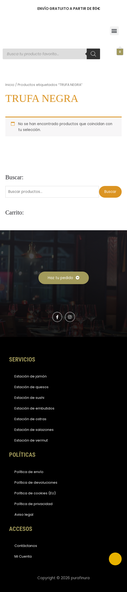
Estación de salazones (34, 429)
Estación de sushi (29, 397)
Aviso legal (23, 514)
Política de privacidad (33, 503)
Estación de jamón (30, 376)
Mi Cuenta (23, 556)
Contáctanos (25, 545)
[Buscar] (93, 54)
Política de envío (28, 471)
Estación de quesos (31, 387)
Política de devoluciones (35, 482)
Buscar (110, 191)
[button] (114, 30)
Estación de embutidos (34, 408)
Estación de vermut (31, 440)
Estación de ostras (30, 419)
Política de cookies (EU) (35, 493)
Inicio (9, 84)
